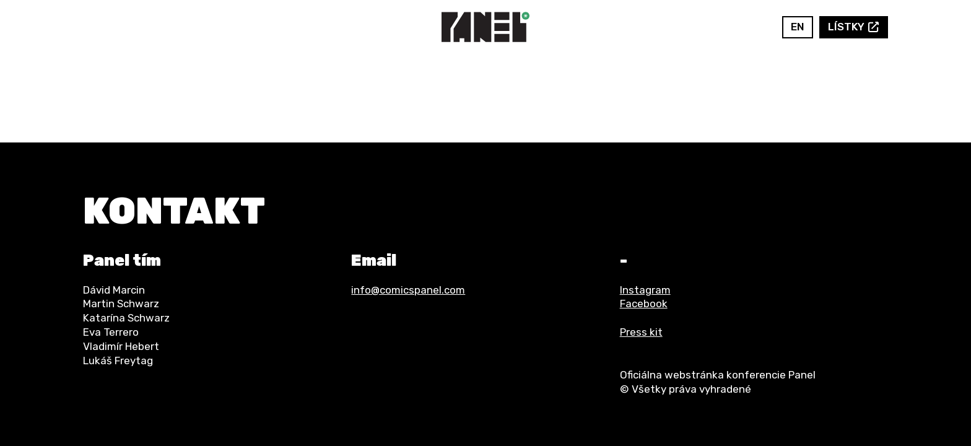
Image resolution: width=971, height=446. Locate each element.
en (797, 26)
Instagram (757, 27)
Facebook (738, 27)
